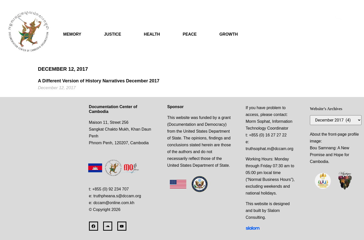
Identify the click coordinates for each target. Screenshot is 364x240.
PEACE (190, 34)
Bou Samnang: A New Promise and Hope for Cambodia (329, 155)
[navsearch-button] (338, 18)
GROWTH (228, 34)
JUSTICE (112, 34)
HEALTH (152, 34)
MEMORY (72, 34)
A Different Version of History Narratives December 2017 (99, 80)
